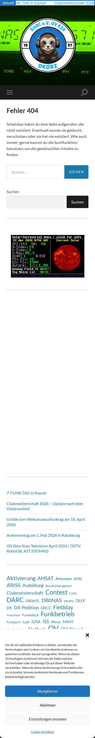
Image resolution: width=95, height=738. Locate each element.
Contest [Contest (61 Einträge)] (56, 592)
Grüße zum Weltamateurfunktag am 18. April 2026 (46, 522)
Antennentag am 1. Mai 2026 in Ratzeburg (43, 535)
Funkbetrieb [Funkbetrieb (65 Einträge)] (57, 614)
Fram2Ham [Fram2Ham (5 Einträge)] (13, 615)
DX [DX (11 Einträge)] (9, 607)
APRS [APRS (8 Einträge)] (78, 579)
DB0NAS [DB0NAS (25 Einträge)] (52, 600)
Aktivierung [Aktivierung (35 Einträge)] (21, 578)
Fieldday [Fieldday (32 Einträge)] (63, 607)
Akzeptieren (47, 691)
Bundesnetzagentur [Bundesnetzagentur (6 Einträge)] (59, 585)
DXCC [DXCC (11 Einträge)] (46, 607)
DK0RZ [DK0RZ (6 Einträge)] (69, 601)
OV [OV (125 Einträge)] (53, 628)
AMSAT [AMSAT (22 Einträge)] (45, 578)
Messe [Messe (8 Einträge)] (56, 622)
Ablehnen (47, 705)
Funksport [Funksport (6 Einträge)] (14, 622)
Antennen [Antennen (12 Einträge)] (63, 578)
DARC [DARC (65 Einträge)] (15, 600)
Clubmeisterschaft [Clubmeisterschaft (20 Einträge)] (25, 593)
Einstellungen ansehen (47, 719)
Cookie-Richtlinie (42, 732)
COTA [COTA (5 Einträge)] (73, 593)
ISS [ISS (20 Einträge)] (46, 621)
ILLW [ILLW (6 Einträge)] (26, 622)
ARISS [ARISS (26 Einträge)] (14, 585)
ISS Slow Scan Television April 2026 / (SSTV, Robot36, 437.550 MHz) (44, 548)
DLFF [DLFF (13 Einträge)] (80, 600)
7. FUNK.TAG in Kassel (27, 3)
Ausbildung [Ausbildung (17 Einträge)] (33, 585)
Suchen (13, 191)
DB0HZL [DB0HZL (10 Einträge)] (33, 601)
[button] (87, 635)
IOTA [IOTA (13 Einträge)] (36, 621)
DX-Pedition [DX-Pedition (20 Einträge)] (26, 607)
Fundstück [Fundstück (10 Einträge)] (30, 615)
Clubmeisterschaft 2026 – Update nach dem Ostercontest (45, 506)
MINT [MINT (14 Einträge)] (68, 621)
